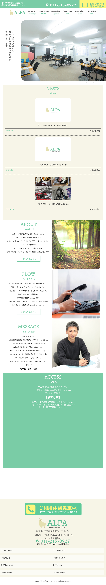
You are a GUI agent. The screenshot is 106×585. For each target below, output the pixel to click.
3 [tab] (90, 83)
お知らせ (6, 558)
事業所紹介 (7, 572)
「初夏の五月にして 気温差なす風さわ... (53, 165)
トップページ (8, 550)
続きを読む (95, 131)
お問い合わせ (60, 572)
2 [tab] (86, 83)
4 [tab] (93, 83)
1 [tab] (83, 83)
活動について (8, 565)
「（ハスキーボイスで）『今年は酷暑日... (53, 125)
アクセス (58, 565)
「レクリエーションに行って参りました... (53, 204)
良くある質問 (60, 558)
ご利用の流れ (60, 550)
